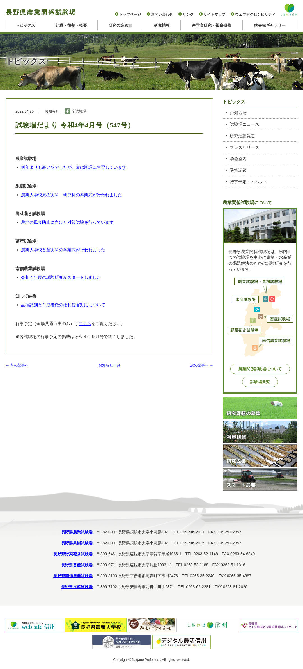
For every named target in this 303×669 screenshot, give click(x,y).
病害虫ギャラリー (270, 25)
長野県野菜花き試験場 (73, 554)
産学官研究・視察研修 (211, 25)
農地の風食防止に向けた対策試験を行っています (67, 222)
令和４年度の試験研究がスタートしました (61, 277)
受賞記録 (238, 170)
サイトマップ (214, 14)
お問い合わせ (162, 14)
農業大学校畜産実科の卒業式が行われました (63, 249)
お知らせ (238, 112)
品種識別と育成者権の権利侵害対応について (63, 304)
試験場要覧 (260, 382)
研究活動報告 (242, 135)
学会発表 (238, 158)
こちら (85, 323)
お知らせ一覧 (109, 365)
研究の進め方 (120, 25)
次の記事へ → (201, 365)
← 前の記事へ (17, 365)
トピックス (25, 25)
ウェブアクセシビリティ (255, 14)
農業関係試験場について (260, 369)
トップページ (130, 14)
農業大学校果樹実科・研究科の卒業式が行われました (71, 194)
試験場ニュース (244, 124)
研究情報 (162, 25)
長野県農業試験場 (77, 532)
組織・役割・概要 (71, 25)
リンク (188, 14)
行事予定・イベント (249, 181)
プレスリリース (244, 147)
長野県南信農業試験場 (73, 576)
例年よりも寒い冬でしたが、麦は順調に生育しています (73, 167)
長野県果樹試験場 (77, 543)
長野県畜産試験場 (77, 565)
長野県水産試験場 (77, 586)
